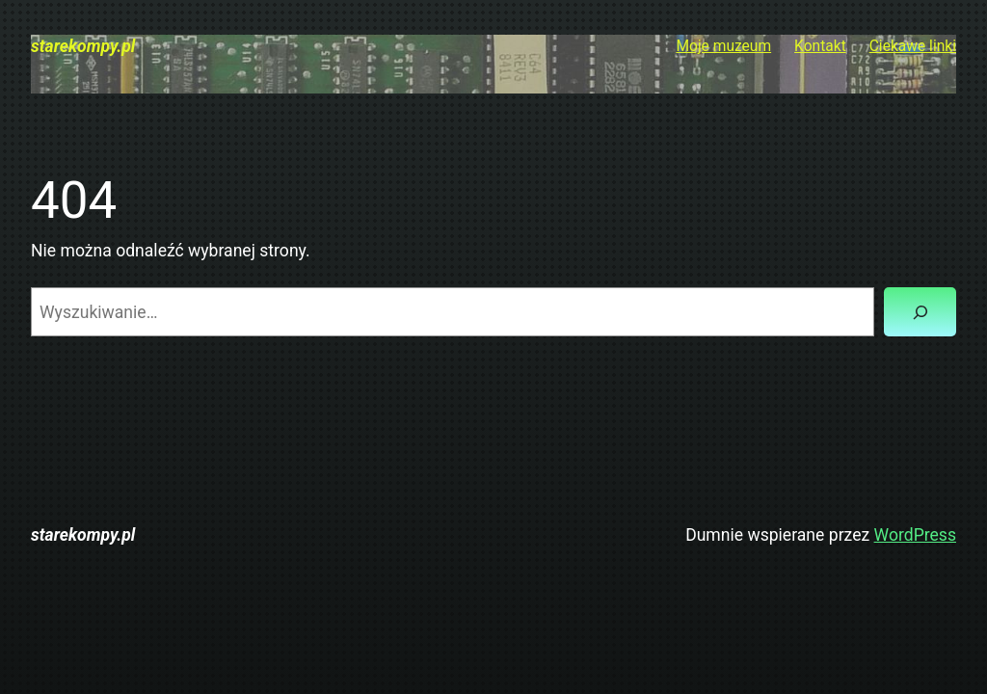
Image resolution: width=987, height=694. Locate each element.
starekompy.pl (83, 46)
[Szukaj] (920, 311)
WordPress (915, 535)
